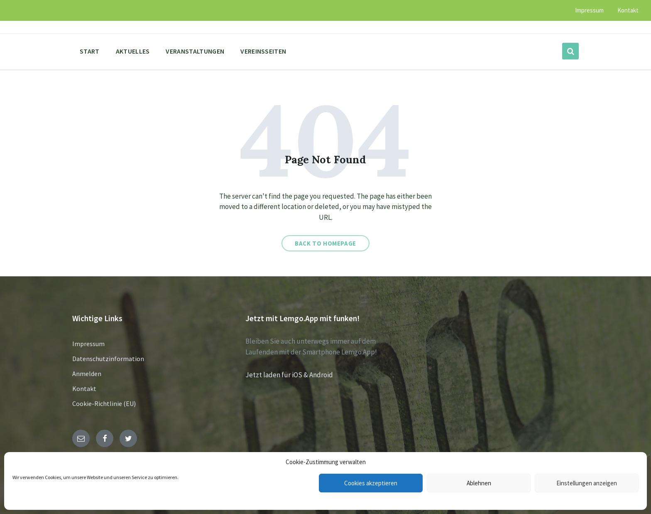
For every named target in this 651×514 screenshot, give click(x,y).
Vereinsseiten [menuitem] (263, 51)
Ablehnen (479, 483)
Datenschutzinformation (108, 358)
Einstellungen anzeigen (586, 483)
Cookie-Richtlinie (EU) (104, 403)
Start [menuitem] (90, 51)
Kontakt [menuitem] (628, 10)
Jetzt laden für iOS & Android (289, 374)
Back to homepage (325, 243)
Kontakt (84, 388)
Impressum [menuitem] (589, 10)
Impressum (88, 343)
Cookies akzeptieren (370, 483)
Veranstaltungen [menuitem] (195, 51)
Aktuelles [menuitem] (133, 51)
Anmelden (86, 373)
